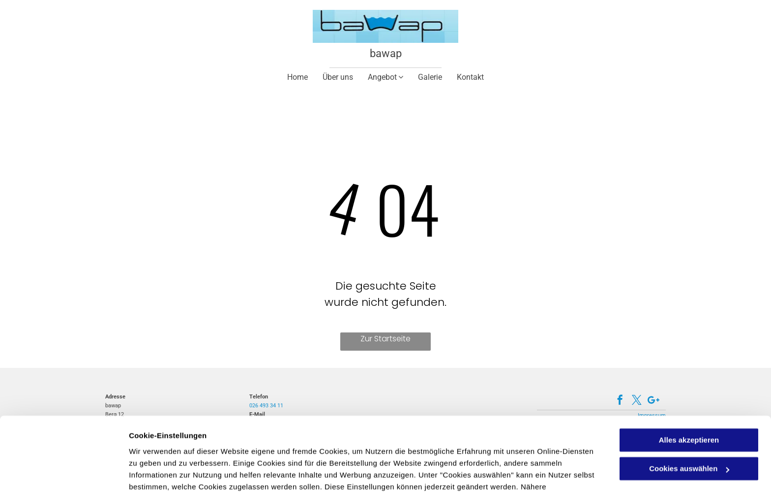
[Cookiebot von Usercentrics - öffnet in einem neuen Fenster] (64, 474)
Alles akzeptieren (689, 389)
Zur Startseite (385, 338)
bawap (386, 53)
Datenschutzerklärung (370, 447)
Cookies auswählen (163, 474)
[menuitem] (297, 77)
